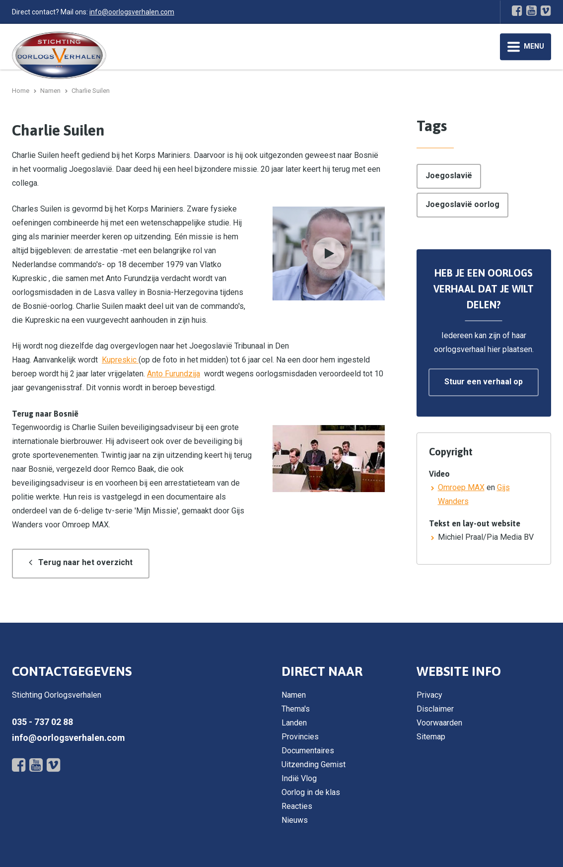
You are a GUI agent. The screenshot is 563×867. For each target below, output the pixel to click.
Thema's (296, 709)
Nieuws (295, 820)
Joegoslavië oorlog (462, 204)
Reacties (297, 806)
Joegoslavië (448, 175)
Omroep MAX (461, 487)
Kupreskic (120, 359)
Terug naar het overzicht (85, 562)
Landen (294, 722)
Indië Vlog (299, 778)
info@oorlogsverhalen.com (131, 12)
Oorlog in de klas (311, 792)
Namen (294, 695)
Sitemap (431, 736)
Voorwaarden (439, 722)
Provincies (300, 736)
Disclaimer (435, 709)
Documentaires (308, 750)
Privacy (429, 695)
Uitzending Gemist (314, 764)
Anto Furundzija (173, 373)
